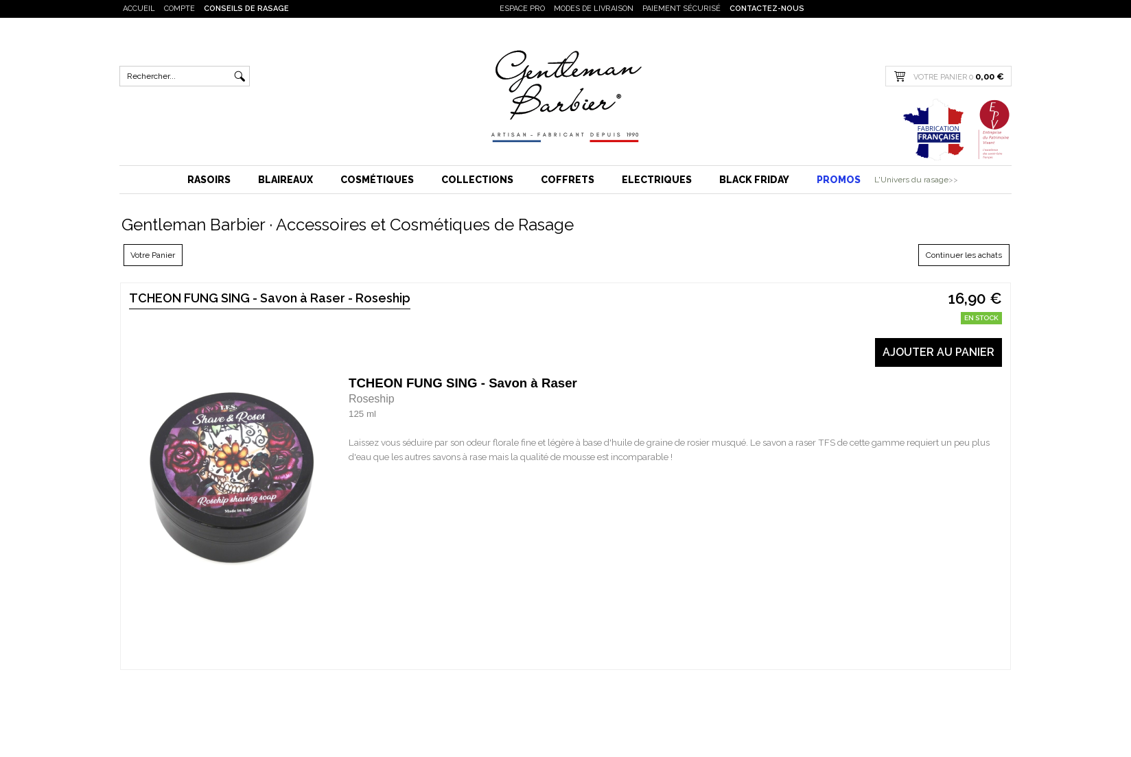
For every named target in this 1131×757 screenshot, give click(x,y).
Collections (477, 179)
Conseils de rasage (246, 8)
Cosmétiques (377, 179)
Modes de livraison (593, 8)
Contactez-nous (767, 8)
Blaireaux (285, 179)
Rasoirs (209, 179)
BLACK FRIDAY (754, 179)
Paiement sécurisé (681, 8)
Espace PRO (522, 8)
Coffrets (567, 179)
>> (953, 179)
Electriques (657, 179)
